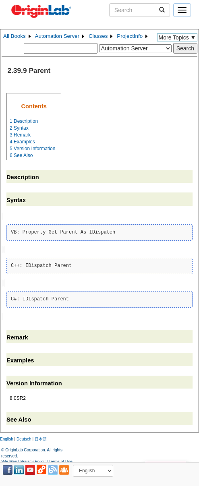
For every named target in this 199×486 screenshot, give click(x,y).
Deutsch (24, 437)
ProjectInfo (130, 36)
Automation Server (57, 36)
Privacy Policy (33, 459)
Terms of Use (61, 459)
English (6, 437)
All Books (14, 36)
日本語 (41, 437)
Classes (98, 36)
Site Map (9, 459)
